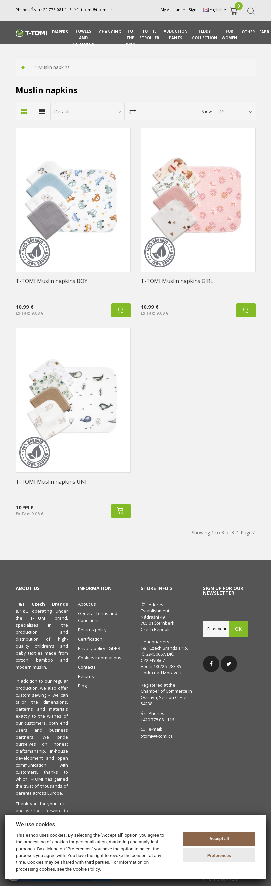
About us (87, 604)
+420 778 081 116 (53, 9)
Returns (86, 676)
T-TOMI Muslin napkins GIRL (177, 281)
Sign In (195, 9)
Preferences (219, 855)
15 (222, 111)
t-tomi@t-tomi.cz (92, 9)
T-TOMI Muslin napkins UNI (51, 481)
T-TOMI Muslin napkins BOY (51, 281)
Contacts (87, 667)
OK (238, 629)
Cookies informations (99, 658)
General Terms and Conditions (97, 616)
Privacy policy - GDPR (99, 648)
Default (62, 111)
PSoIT (232, 879)
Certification (90, 639)
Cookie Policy (86, 869)
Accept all (219, 838)
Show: (207, 111)
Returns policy (92, 630)
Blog (82, 686)
